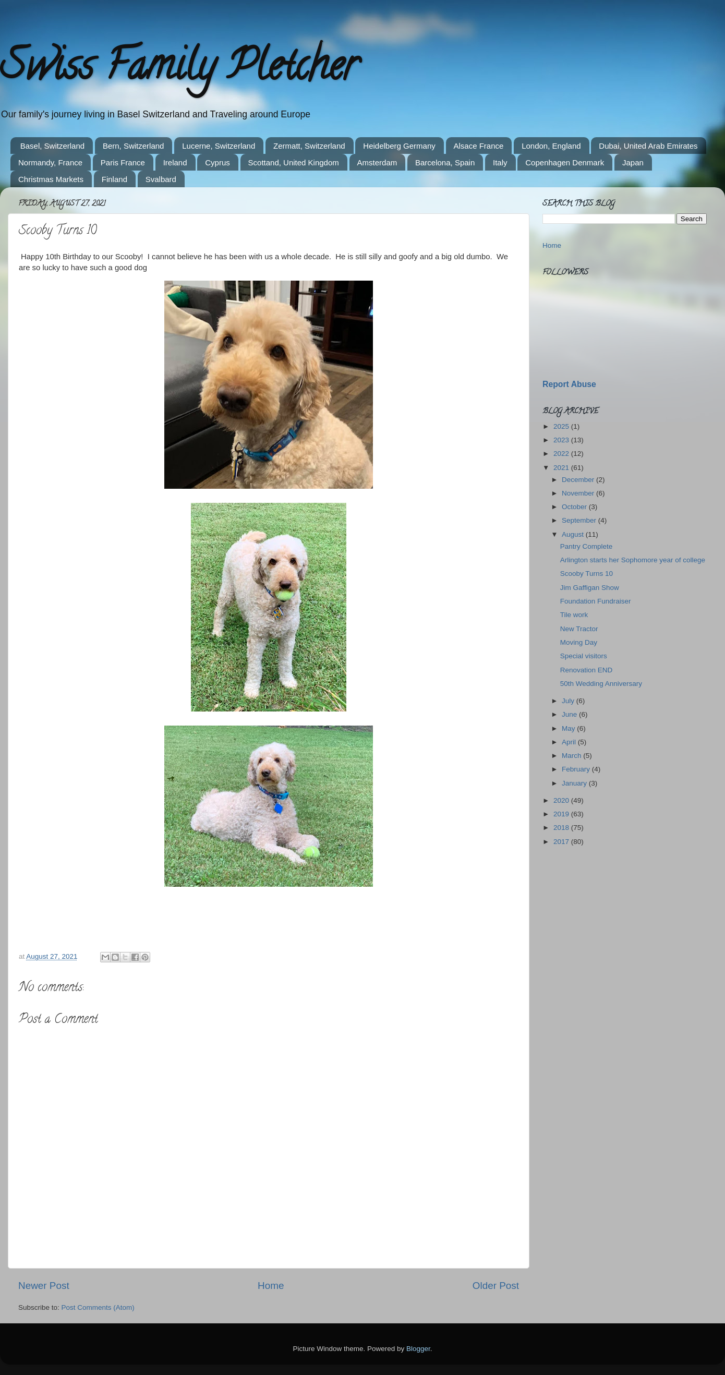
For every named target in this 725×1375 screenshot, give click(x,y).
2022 (562, 453)
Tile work (574, 615)
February (577, 769)
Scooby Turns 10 (586, 573)
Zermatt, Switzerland (309, 145)
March (572, 755)
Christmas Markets (50, 179)
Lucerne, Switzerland (218, 145)
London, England (551, 145)
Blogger (418, 1349)
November (579, 493)
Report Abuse (569, 384)
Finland (114, 179)
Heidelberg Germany (399, 145)
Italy (500, 162)
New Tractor (579, 629)
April (570, 742)
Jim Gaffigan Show (589, 588)
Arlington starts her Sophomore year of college (632, 560)
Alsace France (479, 145)
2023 (562, 440)
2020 (562, 800)
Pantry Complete (586, 546)
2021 (562, 468)
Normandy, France (50, 162)
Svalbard (161, 179)
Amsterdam (377, 162)
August (574, 534)
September (580, 520)
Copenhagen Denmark (564, 162)
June (570, 714)
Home (271, 1285)
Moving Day (578, 642)
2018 (562, 827)
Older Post (496, 1285)
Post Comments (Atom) (98, 1307)
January (575, 783)
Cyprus (217, 162)
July (569, 701)
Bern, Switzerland (133, 145)
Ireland (175, 162)
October (575, 507)
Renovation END (586, 670)
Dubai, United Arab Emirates (648, 145)
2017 (562, 842)
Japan (633, 162)
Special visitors (583, 656)
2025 (562, 426)
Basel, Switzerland (52, 145)
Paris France (123, 162)
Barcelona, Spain (445, 162)
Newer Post (43, 1285)
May (569, 728)
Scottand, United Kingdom (293, 162)
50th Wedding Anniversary (601, 684)
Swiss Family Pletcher (179, 70)
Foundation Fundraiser (595, 601)
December (579, 480)
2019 (562, 814)
